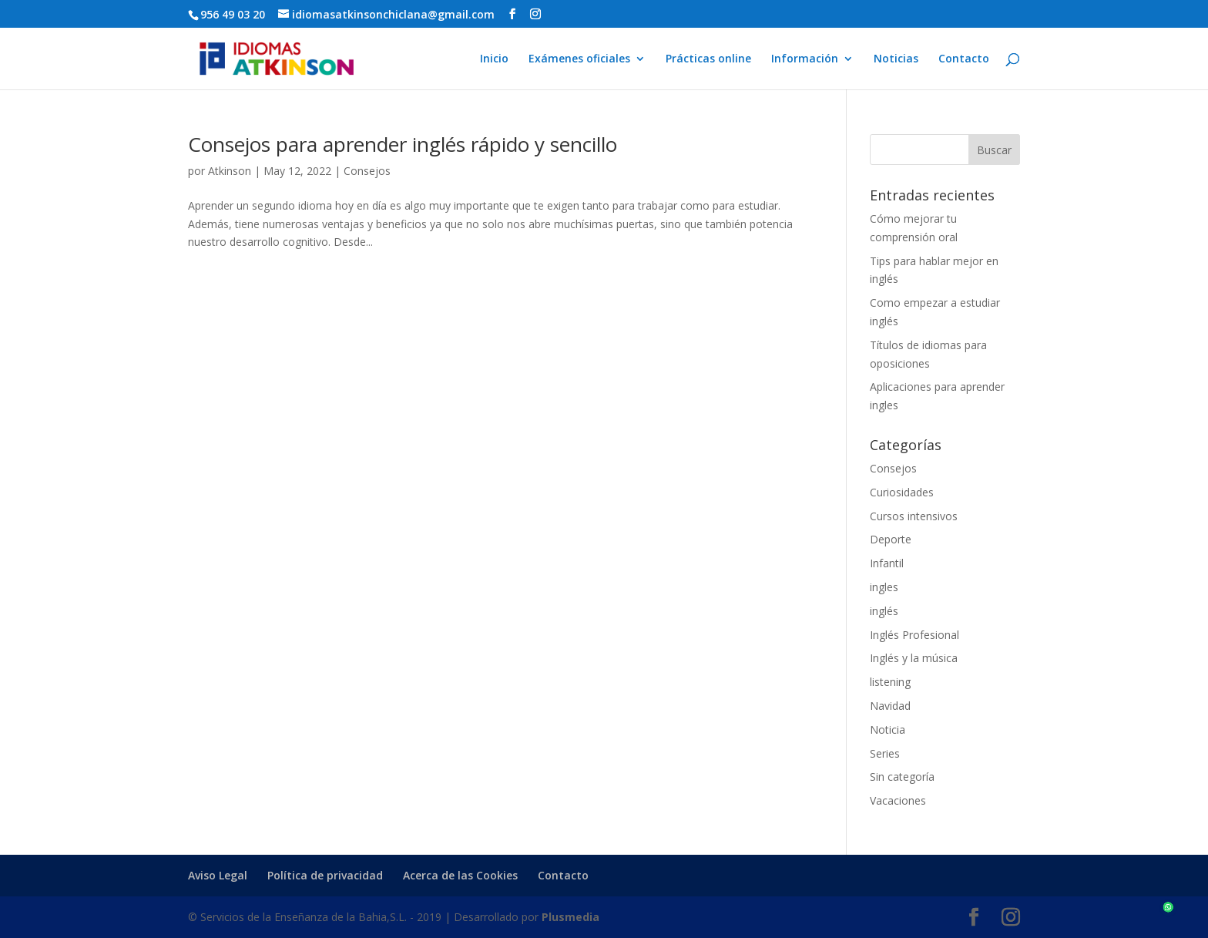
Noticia (887, 729)
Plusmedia (570, 916)
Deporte (890, 539)
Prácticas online (708, 59)
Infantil (887, 563)
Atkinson (229, 170)
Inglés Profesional (914, 634)
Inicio (494, 59)
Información (804, 59)
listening (890, 681)
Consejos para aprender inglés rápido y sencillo (402, 144)
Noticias (896, 59)
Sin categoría (902, 776)
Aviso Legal (217, 875)
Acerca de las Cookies (460, 875)
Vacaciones (898, 800)
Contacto (963, 59)
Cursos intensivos (914, 516)
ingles (884, 587)
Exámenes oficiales (579, 59)
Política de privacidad (325, 875)
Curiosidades (902, 492)
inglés (884, 610)
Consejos (367, 170)
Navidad (890, 705)
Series (885, 753)
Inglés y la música (914, 658)
